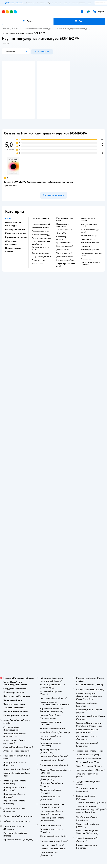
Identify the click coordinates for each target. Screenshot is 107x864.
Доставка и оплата (53, 483)
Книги (15, 28)
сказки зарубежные (40, 264)
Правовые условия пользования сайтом (53, 651)
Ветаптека (53, 618)
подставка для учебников (62, 236)
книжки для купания (90, 260)
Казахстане (58, 659)
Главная (5, 28)
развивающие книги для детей (91, 265)
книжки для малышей (90, 253)
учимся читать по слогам (88, 230)
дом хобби (61, 244)
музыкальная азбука (65, 271)
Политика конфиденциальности (53, 502)
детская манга (62, 260)
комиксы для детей (64, 257)
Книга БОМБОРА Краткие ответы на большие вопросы (38, 192)
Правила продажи (53, 494)
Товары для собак (53, 606)
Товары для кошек (53, 598)
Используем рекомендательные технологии (53, 653)
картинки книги (88, 250)
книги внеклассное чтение (64, 230)
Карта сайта (54, 518)
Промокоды (53, 498)
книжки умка (86, 257)
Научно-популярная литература (72, 28)
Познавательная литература (37, 28)
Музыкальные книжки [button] (16, 248)
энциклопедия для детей (89, 236)
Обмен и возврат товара (53, 491)
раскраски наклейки (41, 238)
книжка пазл (86, 270)
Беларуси (69, 659)
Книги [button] (8, 229)
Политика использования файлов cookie (53, 506)
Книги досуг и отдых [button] (15, 244)
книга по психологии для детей (90, 274)
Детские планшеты (64, 267)
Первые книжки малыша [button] (13, 260)
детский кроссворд (40, 245)
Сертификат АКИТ (53, 510)
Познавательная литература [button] (13, 235)
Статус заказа (100, 3)
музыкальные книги (40, 229)
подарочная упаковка (41, 267)
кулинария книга (63, 253)
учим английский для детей (90, 241)
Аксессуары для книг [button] (15, 240)
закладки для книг (64, 240)
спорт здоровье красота (63, 248)
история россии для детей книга (41, 253)
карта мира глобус (89, 246)
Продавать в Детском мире (53, 487)
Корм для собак (53, 610)
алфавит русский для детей (65, 275)
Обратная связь (53, 514)
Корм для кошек (53, 602)
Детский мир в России (43, 659)
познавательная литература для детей (41, 233)
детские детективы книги (40, 259)
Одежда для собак (53, 614)
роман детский (38, 271)
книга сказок (37, 274)
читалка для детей (64, 264)
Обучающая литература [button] (11, 253)
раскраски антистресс (41, 249)
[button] (27, 21)
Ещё (90, 3)
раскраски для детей (41, 242)
